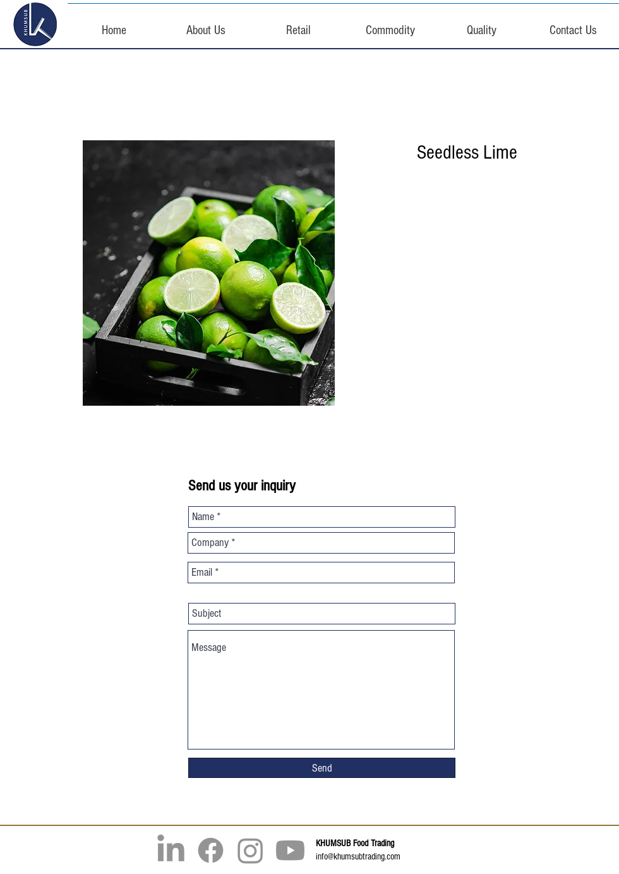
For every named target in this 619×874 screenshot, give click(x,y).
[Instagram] (250, 850)
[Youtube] (290, 850)
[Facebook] (210, 850)
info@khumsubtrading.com (358, 856)
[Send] (321, 768)
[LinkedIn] (171, 850)
